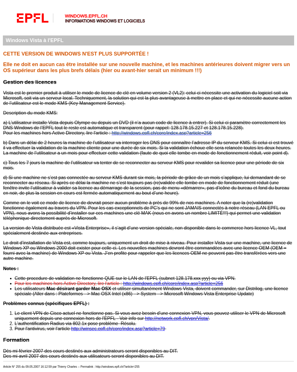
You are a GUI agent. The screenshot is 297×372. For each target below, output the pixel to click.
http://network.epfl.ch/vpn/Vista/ (177, 318)
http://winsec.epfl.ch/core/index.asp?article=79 (118, 328)
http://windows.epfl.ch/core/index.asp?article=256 (173, 283)
